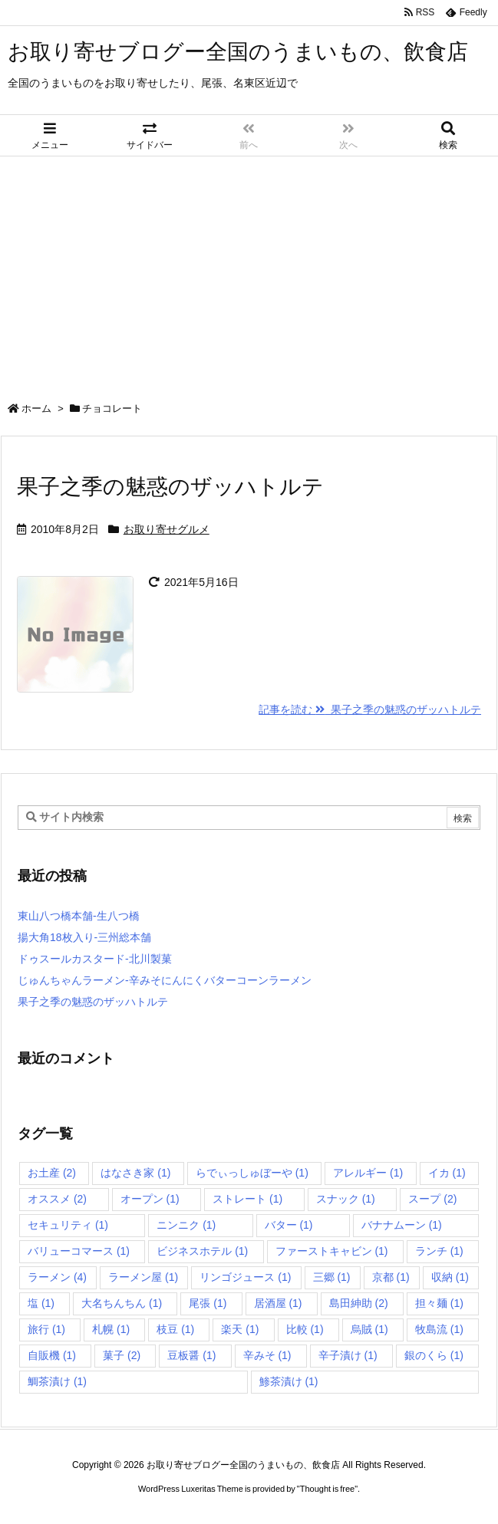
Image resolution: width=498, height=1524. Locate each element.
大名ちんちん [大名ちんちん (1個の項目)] (121, 1303)
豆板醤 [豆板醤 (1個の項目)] (191, 1355)
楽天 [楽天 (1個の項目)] (240, 1329)
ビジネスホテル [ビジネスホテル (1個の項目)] (202, 1251)
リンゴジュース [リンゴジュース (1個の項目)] (245, 1277)
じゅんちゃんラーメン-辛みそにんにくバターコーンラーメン (165, 980)
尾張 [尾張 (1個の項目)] (207, 1303)
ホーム (36, 408)
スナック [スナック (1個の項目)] (345, 1199)
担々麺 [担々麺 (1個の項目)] (439, 1303)
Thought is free (327, 1488)
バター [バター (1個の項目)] (289, 1225)
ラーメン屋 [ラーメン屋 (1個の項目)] (143, 1277)
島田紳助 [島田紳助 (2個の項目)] (358, 1303)
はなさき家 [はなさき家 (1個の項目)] (135, 1173)
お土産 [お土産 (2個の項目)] (52, 1173)
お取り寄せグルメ (166, 529)
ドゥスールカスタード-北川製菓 (95, 959)
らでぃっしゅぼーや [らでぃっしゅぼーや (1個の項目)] (252, 1173)
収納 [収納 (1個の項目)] (450, 1277)
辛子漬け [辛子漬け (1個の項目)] (348, 1355)
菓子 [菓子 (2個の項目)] (121, 1355)
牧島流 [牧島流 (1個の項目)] (439, 1329)
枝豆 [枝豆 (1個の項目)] (175, 1329)
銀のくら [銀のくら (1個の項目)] (433, 1355)
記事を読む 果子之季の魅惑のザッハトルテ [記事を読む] (370, 709)
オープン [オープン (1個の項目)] (150, 1199)
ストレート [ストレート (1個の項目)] (247, 1199)
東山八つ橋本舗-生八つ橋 (79, 916)
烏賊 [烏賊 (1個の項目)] (369, 1329)
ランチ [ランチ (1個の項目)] (439, 1251)
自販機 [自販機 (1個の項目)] (52, 1355)
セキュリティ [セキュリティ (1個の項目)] (68, 1225)
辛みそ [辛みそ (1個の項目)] (267, 1355)
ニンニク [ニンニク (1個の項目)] (186, 1225)
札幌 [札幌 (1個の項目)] (111, 1329)
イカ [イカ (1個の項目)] (447, 1173)
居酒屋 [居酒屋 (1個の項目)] (278, 1303)
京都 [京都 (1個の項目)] (391, 1277)
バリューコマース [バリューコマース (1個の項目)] (79, 1251)
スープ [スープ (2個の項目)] (432, 1199)
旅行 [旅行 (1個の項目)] (46, 1329)
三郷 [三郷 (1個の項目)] (332, 1277)
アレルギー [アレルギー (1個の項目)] (368, 1173)
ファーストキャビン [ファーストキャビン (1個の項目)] (331, 1251)
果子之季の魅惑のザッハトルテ (170, 487)
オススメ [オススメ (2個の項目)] (57, 1199)
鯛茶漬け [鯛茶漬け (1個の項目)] (57, 1381)
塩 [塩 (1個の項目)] (41, 1303)
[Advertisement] (249, 271)
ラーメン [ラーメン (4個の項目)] (57, 1277)
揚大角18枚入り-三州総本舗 (84, 937)
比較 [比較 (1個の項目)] (305, 1329)
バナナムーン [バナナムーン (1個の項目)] (401, 1225)
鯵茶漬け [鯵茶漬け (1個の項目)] (288, 1381)
